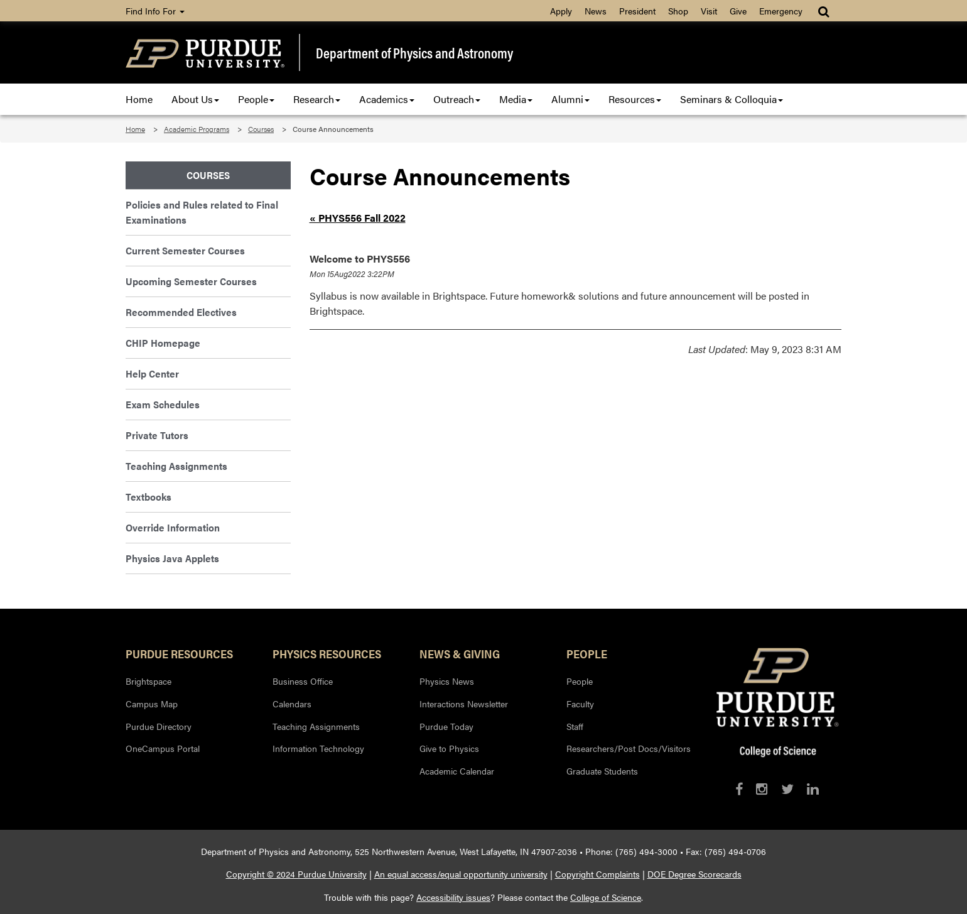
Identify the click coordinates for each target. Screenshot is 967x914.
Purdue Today (446, 726)
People (256, 99)
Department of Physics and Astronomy (414, 53)
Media (515, 99)
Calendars (292, 703)
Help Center (152, 373)
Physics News (446, 681)
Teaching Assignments (176, 466)
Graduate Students (602, 770)
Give (738, 10)
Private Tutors (157, 435)
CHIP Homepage (163, 342)
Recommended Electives (181, 312)
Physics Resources (327, 653)
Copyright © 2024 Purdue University (296, 874)
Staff (574, 726)
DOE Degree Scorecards (694, 874)
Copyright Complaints (597, 874)
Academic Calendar (456, 770)
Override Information (173, 527)
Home (139, 99)
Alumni (570, 99)
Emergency (780, 10)
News (596, 10)
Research (316, 99)
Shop (678, 10)
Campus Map (152, 703)
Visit (709, 10)
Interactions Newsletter (463, 703)
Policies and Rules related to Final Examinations (202, 212)
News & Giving (459, 653)
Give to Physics (449, 748)
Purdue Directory (159, 726)
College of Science (605, 897)
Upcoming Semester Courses (191, 281)
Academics (386, 99)
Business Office (303, 681)
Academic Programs (196, 128)
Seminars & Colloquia (731, 99)
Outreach (456, 99)
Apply (561, 10)
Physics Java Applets (172, 558)
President (637, 10)
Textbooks (148, 496)
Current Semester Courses (185, 250)
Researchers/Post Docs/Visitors (628, 748)
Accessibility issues (453, 897)
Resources (634, 99)
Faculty (580, 703)
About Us (195, 99)
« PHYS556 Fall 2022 (358, 217)
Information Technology (318, 748)
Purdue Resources (179, 653)
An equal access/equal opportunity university (461, 874)
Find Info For (155, 10)
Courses (261, 128)
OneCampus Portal (163, 748)
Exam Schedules (163, 404)
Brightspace (148, 681)
